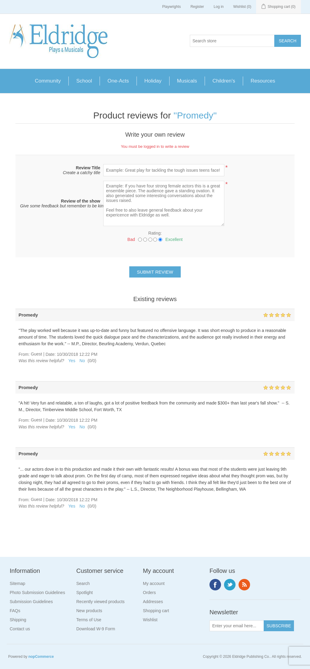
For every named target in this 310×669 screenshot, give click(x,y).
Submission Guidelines (31, 601)
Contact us (20, 628)
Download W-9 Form (95, 628)
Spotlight (84, 592)
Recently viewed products (100, 601)
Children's (224, 81)
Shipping (18, 619)
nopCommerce (41, 656)
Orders (149, 592)
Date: (50, 354)
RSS (244, 584)
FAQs (15, 610)
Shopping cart (156, 610)
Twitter (230, 584)
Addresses (153, 601)
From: (24, 354)
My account (154, 583)
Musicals (187, 81)
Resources (263, 81)
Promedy (195, 115)
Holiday (153, 81)
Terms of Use (88, 619)
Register (197, 7)
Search (83, 583)
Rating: (155, 233)
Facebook (215, 584)
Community (48, 81)
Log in (219, 7)
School (84, 81)
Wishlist (150, 619)
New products (89, 610)
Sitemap (17, 583)
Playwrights (171, 7)
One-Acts (118, 81)
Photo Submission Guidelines (37, 592)
